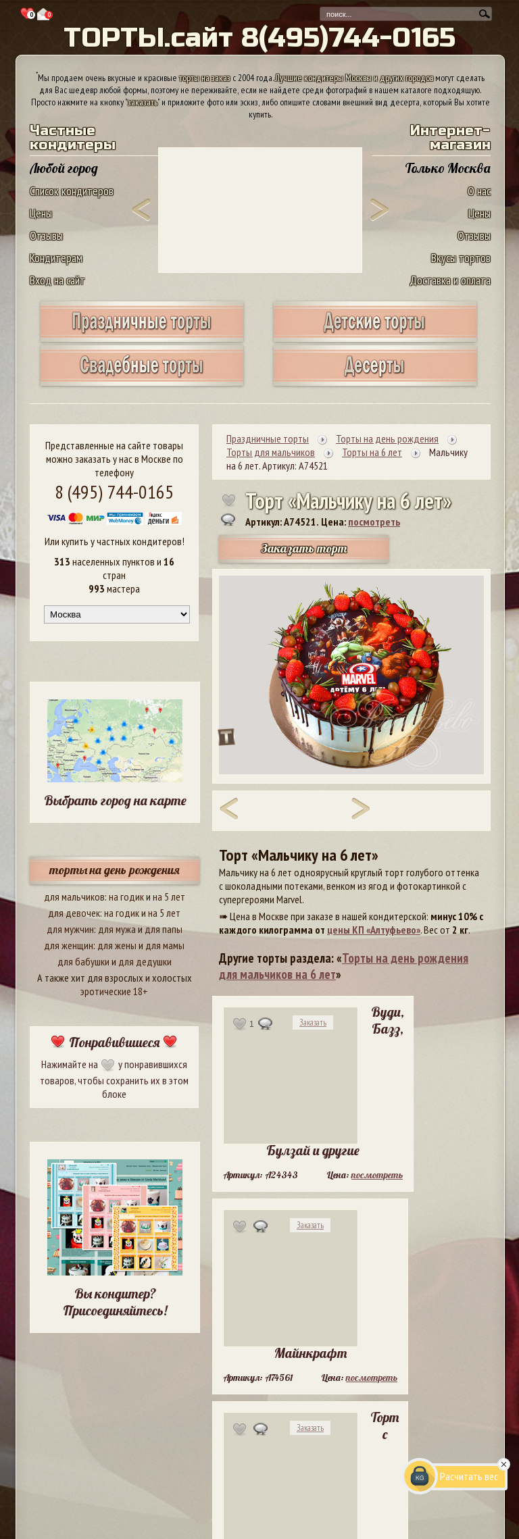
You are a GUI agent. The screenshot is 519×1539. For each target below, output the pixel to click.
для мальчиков (74, 896)
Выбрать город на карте (115, 800)
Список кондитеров (72, 191)
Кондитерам (56, 258)
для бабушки (83, 961)
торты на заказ (204, 78)
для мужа (117, 929)
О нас (479, 191)
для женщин (68, 945)
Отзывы (46, 235)
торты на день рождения (114, 870)
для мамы (164, 945)
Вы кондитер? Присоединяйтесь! (115, 1302)
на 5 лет (169, 896)
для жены (117, 945)
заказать (142, 102)
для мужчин (70, 929)
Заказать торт (304, 548)
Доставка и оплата (450, 280)
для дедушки (145, 961)
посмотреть (374, 521)
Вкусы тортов (461, 258)
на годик (126, 896)
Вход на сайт (57, 280)
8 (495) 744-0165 (114, 491)
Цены (41, 213)
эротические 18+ (114, 991)
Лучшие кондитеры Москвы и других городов (354, 78)
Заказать (312, 1022)
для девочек (74, 912)
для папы (163, 929)
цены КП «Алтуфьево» (373, 929)
